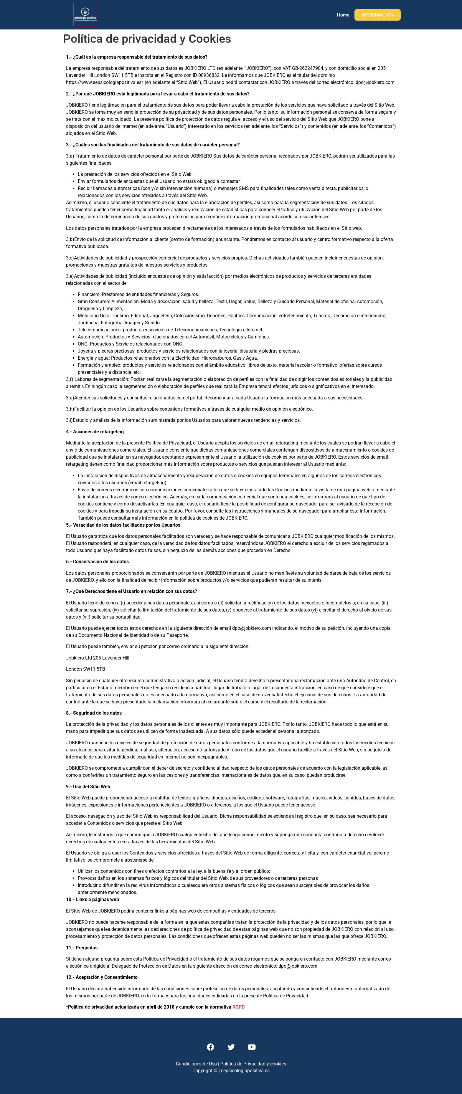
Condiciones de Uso (196, 1064)
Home (343, 14)
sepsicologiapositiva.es (245, 1070)
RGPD (238, 1007)
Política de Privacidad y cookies (253, 1064)
